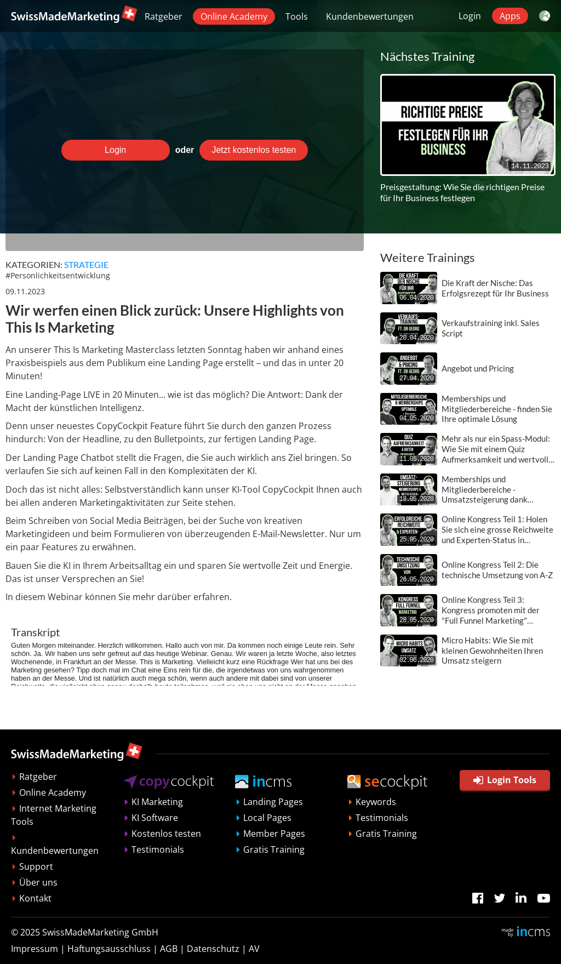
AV (254, 949)
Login (470, 16)
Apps (510, 16)
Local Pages (267, 818)
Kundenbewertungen (370, 16)
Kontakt (35, 898)
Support (36, 866)
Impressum (34, 949)
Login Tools (504, 780)
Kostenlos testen (166, 834)
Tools (296, 16)
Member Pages (274, 834)
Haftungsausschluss (109, 949)
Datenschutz (213, 949)
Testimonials (157, 849)
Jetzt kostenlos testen (253, 150)
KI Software (154, 818)
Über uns (38, 882)
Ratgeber (163, 16)
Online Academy (234, 16)
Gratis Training (274, 849)
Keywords (376, 802)
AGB (169, 949)
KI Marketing (157, 802)
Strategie (86, 264)
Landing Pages (273, 802)
